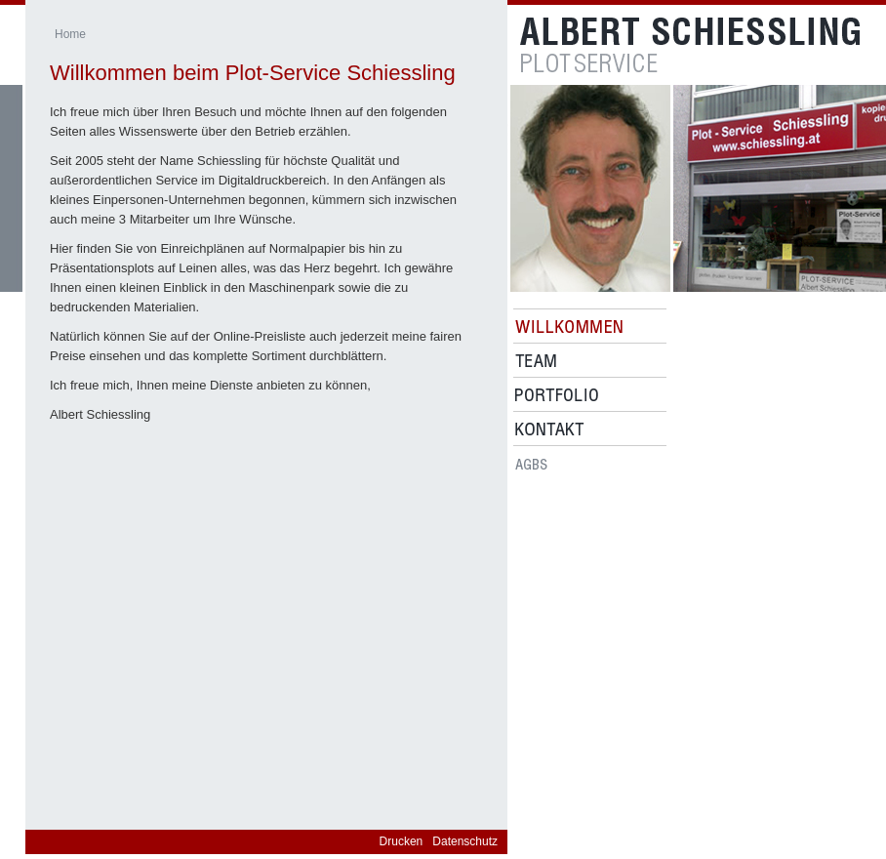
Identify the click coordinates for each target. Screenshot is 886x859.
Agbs (531, 463)
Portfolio (556, 395)
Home (70, 34)
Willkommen (569, 326)
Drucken (401, 841)
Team (535, 360)
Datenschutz (465, 841)
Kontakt (549, 429)
